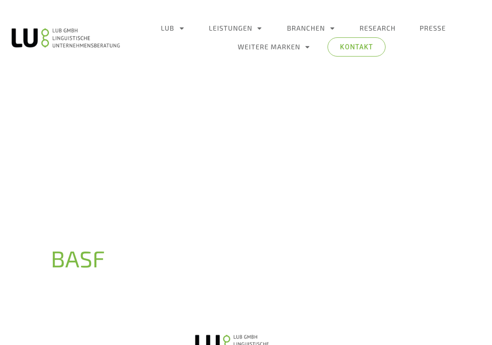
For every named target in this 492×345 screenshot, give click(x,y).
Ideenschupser (274, 320)
